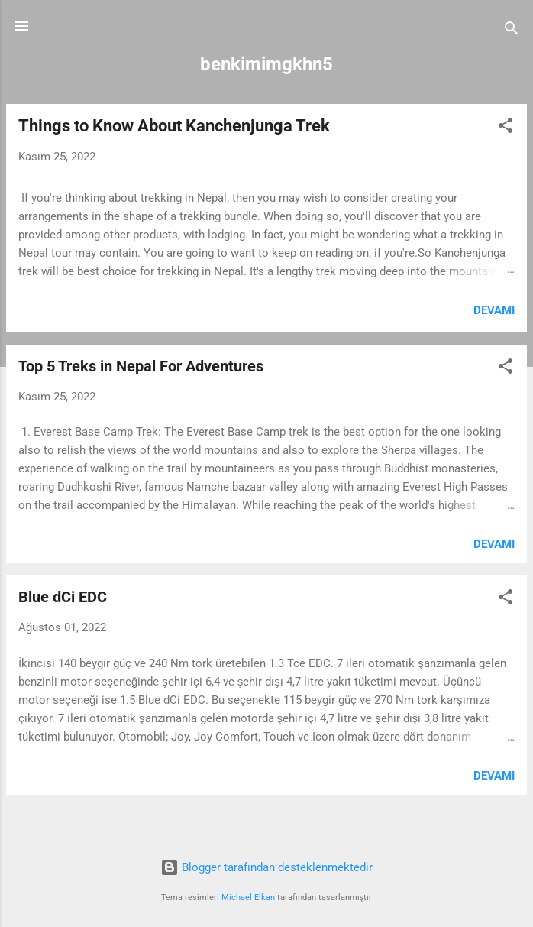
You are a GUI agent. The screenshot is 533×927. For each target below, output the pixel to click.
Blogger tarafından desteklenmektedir (266, 867)
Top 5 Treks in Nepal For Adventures (140, 366)
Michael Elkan (248, 898)
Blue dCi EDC (62, 597)
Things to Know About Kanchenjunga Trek (174, 125)
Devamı (494, 310)
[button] (505, 128)
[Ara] (511, 31)
